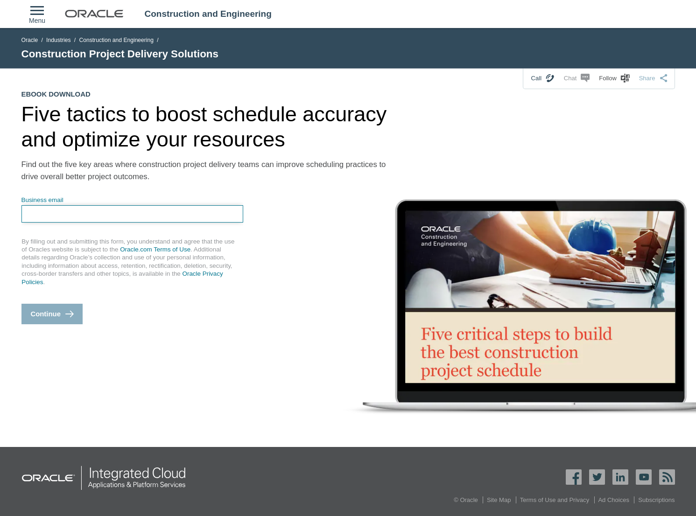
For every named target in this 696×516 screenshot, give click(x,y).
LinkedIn (620, 477)
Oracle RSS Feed (667, 477)
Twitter (597, 477)
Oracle (29, 40)
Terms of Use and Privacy (554, 499)
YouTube (644, 477)
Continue (45, 314)
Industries (58, 40)
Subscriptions (656, 499)
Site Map (499, 499)
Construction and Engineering (116, 40)
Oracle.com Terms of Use (155, 249)
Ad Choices (613, 499)
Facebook (574, 477)
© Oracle (466, 499)
